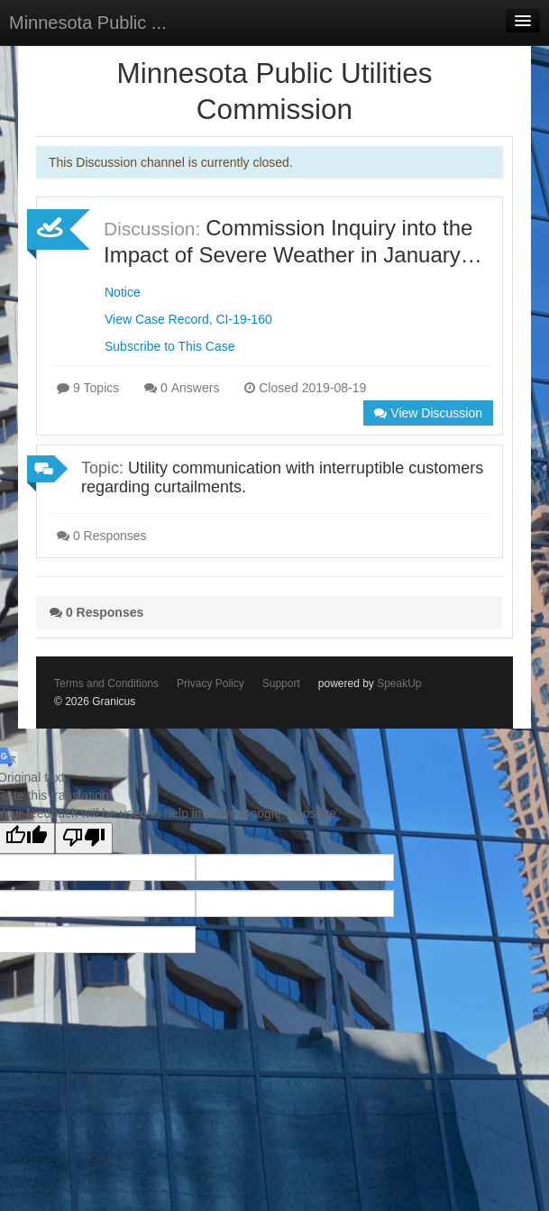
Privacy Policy (210, 683)
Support (281, 683)
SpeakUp (399, 683)
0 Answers (181, 388)
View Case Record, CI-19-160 (188, 319)
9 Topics (88, 388)
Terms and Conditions (106, 683)
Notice (123, 292)
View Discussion (428, 413)
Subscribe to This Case (169, 346)
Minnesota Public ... (88, 22)
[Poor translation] (84, 838)
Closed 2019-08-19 (305, 388)
